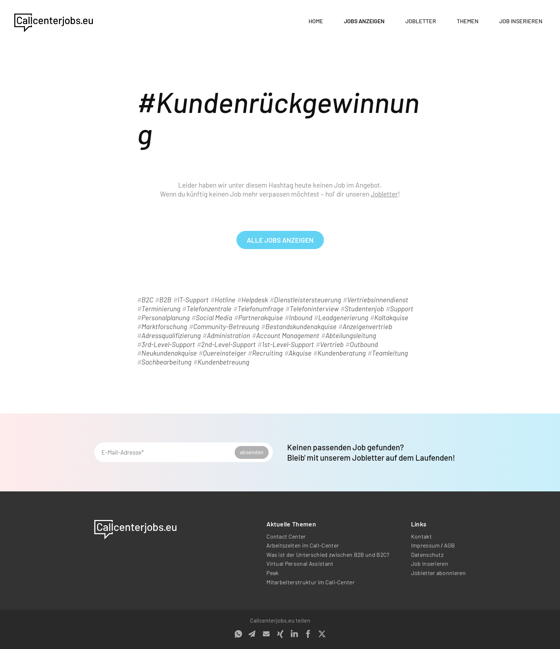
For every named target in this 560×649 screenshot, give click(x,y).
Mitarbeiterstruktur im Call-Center (310, 582)
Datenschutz (427, 554)
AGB (449, 545)
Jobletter (420, 21)
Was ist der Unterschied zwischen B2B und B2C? (327, 554)
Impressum (425, 545)
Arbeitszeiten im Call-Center (302, 545)
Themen (468, 21)
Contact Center (286, 536)
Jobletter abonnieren (438, 572)
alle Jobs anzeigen (280, 240)
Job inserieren (520, 21)
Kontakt (421, 536)
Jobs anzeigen (364, 21)
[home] (53, 21)
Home (316, 21)
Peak (272, 572)
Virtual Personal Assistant (299, 563)
